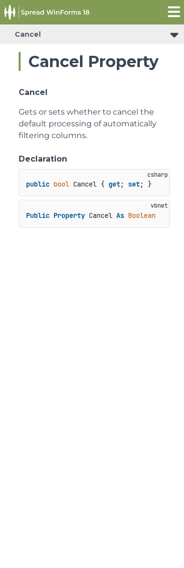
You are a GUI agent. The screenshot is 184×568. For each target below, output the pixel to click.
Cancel (28, 34)
